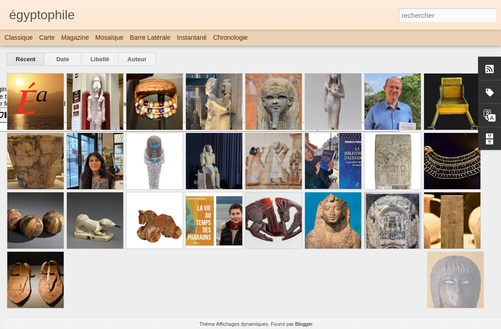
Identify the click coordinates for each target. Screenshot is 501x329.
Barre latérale (150, 37)
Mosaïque (109, 37)
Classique (19, 37)
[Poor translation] (33, 114)
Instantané (192, 37)
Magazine (75, 37)
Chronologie (230, 37)
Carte (46, 37)
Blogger (303, 324)
